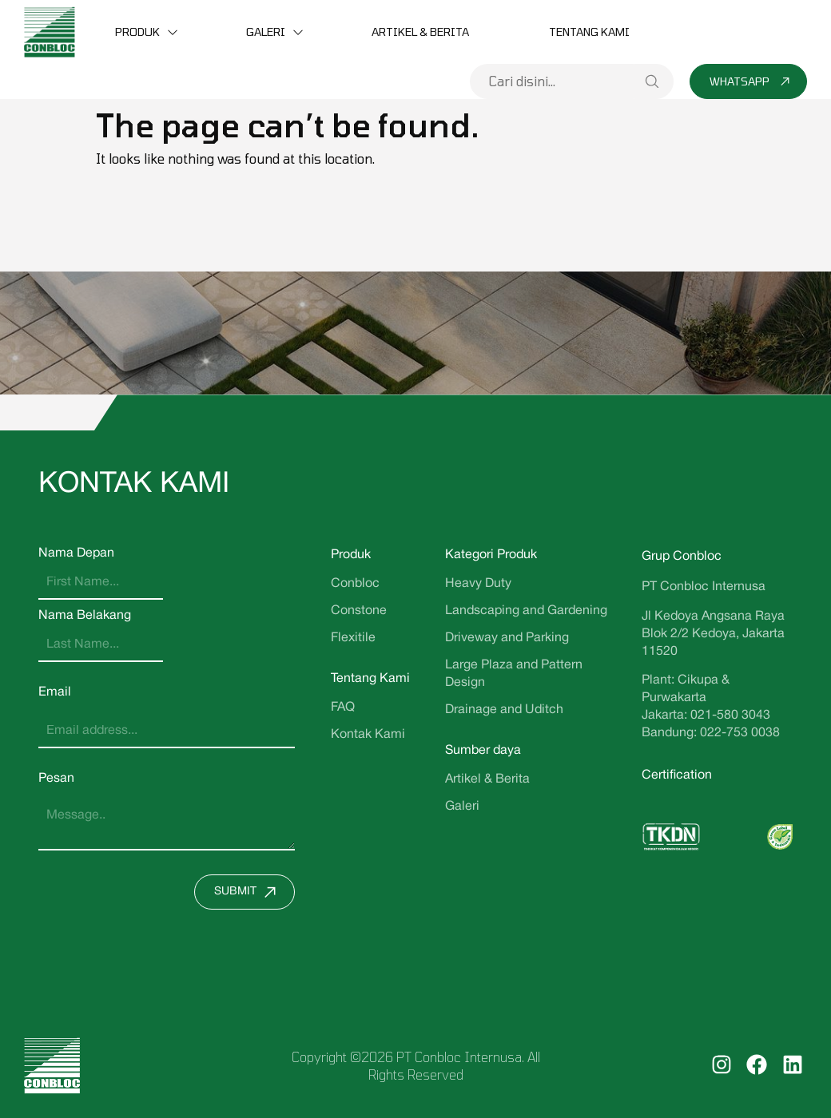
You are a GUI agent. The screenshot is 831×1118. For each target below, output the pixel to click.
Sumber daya (483, 750)
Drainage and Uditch (504, 710)
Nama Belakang (84, 615)
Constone (359, 610)
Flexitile (353, 638)
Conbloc (355, 583)
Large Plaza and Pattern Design (513, 674)
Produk (137, 31)
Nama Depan (76, 553)
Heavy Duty (478, 583)
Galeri (265, 31)
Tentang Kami (589, 31)
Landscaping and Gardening (526, 610)
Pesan (56, 778)
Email (54, 692)
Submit (249, 892)
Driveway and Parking (507, 638)
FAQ (343, 707)
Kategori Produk (491, 555)
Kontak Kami (368, 734)
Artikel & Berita (420, 31)
